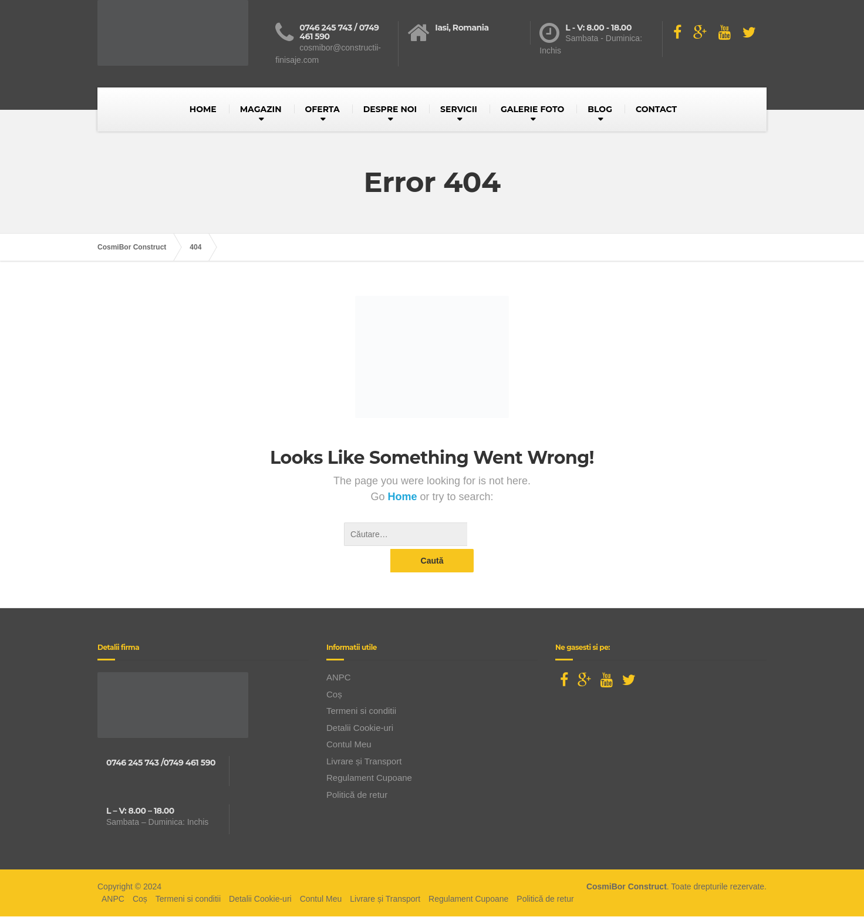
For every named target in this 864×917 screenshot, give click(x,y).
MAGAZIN (261, 109)
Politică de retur (356, 771)
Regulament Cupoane (369, 754)
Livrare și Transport (363, 738)
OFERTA (322, 109)
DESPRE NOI (390, 109)
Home (403, 497)
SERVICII (458, 109)
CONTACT (656, 109)
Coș (334, 671)
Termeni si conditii (361, 687)
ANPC (338, 654)
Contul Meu (349, 721)
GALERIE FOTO (532, 109)
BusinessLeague (449, 904)
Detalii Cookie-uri (359, 704)
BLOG (600, 109)
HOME (203, 109)
